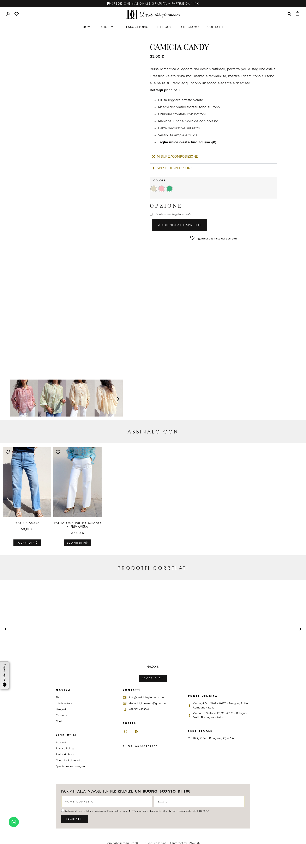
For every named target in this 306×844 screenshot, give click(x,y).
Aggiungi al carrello (179, 225)
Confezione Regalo (173, 214)
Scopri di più (27, 542)
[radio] (154, 189)
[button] (14, 398)
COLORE (159, 180)
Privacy (133, 811)
